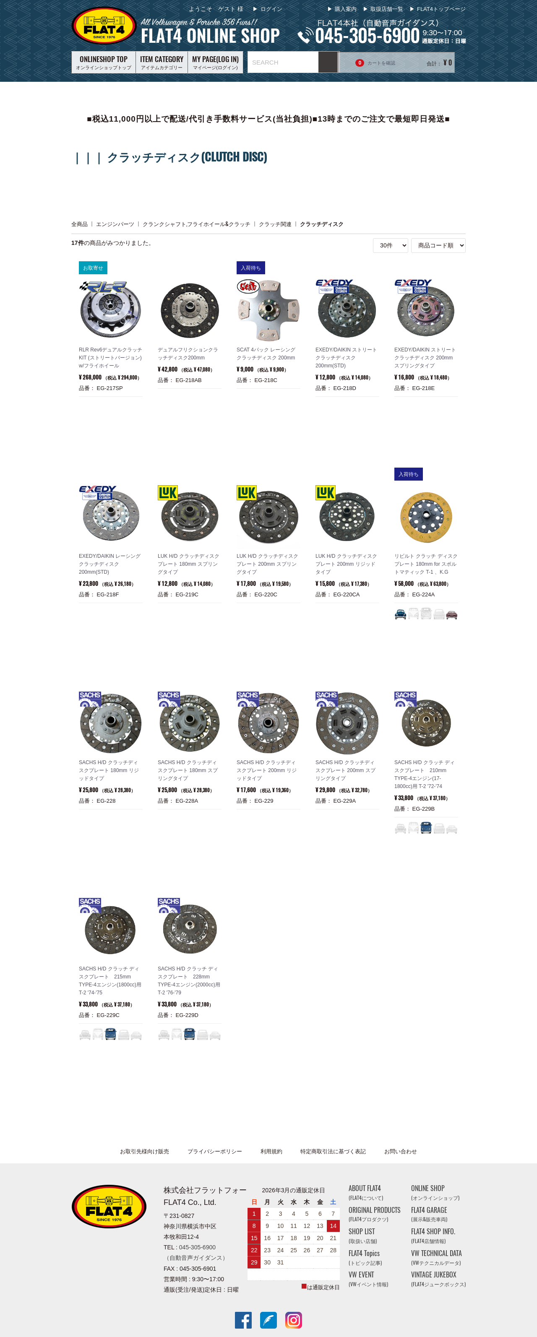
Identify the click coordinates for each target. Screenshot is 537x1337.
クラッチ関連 (275, 223)
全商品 (79, 223)
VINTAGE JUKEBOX (438, 1279)
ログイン (270, 9)
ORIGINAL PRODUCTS (375, 1214)
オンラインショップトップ (103, 62)
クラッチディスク (322, 223)
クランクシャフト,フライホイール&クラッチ (196, 223)
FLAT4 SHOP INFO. (433, 1235)
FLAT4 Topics (365, 1257)
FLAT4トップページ (441, 9)
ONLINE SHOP (435, 1192)
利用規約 (271, 1151)
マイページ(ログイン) (215, 62)
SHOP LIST (363, 1235)
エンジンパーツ (115, 223)
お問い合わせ (400, 1151)
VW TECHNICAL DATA (436, 1257)
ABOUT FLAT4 (366, 1192)
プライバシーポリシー (215, 1151)
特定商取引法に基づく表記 (333, 1151)
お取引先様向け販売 (144, 1151)
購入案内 (346, 9)
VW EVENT (368, 1279)
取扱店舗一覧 (386, 9)
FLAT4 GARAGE (429, 1214)
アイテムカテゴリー (161, 62)
